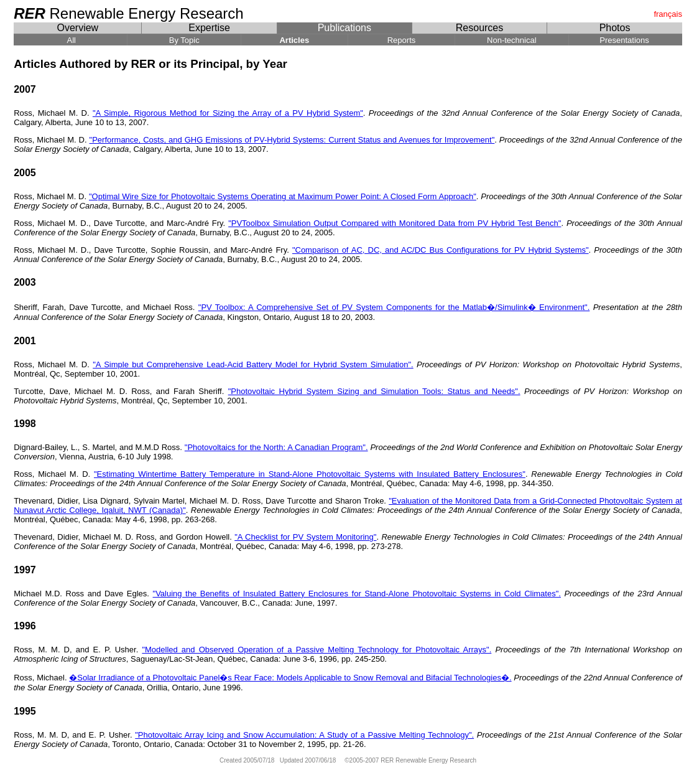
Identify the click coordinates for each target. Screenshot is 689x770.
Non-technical (511, 40)
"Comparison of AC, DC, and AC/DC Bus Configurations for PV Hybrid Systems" (440, 250)
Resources (479, 27)
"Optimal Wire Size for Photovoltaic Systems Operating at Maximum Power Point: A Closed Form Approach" (282, 196)
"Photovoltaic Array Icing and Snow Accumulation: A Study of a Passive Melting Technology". (304, 734)
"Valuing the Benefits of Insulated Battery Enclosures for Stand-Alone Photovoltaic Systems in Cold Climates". (357, 593)
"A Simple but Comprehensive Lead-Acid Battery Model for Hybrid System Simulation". (253, 364)
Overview (77, 27)
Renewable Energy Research (130, 13)
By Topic (184, 40)
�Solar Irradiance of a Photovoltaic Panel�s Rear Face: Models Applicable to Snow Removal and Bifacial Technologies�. (290, 677)
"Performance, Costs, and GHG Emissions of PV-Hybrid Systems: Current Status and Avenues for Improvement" (292, 139)
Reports (401, 40)
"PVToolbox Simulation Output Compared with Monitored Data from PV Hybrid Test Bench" (394, 223)
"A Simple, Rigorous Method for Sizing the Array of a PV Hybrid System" (228, 113)
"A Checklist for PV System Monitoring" (305, 537)
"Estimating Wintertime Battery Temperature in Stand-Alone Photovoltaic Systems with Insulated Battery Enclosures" (309, 474)
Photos (614, 27)
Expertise (209, 27)
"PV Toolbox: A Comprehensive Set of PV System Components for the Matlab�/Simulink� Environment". (394, 307)
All (70, 40)
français (668, 14)
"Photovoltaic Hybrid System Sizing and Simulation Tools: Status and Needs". (374, 391)
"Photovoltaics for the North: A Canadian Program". (276, 447)
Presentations (625, 40)
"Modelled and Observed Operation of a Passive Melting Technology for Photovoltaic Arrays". (316, 649)
